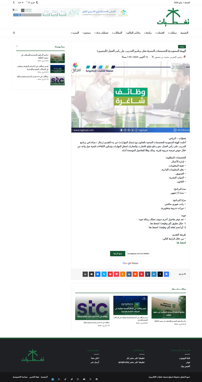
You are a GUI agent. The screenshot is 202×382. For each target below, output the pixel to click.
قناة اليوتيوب (184, 358)
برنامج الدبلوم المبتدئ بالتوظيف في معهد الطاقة (170, 321)
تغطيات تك (102, 33)
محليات (173, 33)
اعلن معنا (95, 358)
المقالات (117, 33)
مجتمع (87, 33)
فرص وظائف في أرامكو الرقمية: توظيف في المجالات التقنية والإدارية (130, 319)
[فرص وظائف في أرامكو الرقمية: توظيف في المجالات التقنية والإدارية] (130, 305)
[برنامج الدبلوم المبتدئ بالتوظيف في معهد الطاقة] (169, 307)
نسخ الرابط (117, 254)
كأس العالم (134, 33)
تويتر (188, 362)
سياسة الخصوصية (20, 377)
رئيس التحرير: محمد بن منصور (167, 57)
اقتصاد (160, 33)
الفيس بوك (185, 366)
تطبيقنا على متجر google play (131, 362)
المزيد (75, 33)
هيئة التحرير (34, 377)
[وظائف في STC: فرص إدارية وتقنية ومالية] (92, 308)
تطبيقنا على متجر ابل (135, 358)
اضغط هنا (181, 243)
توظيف (182, 47)
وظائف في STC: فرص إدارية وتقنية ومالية (96, 323)
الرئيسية (184, 33)
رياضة (149, 33)
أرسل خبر (95, 362)
